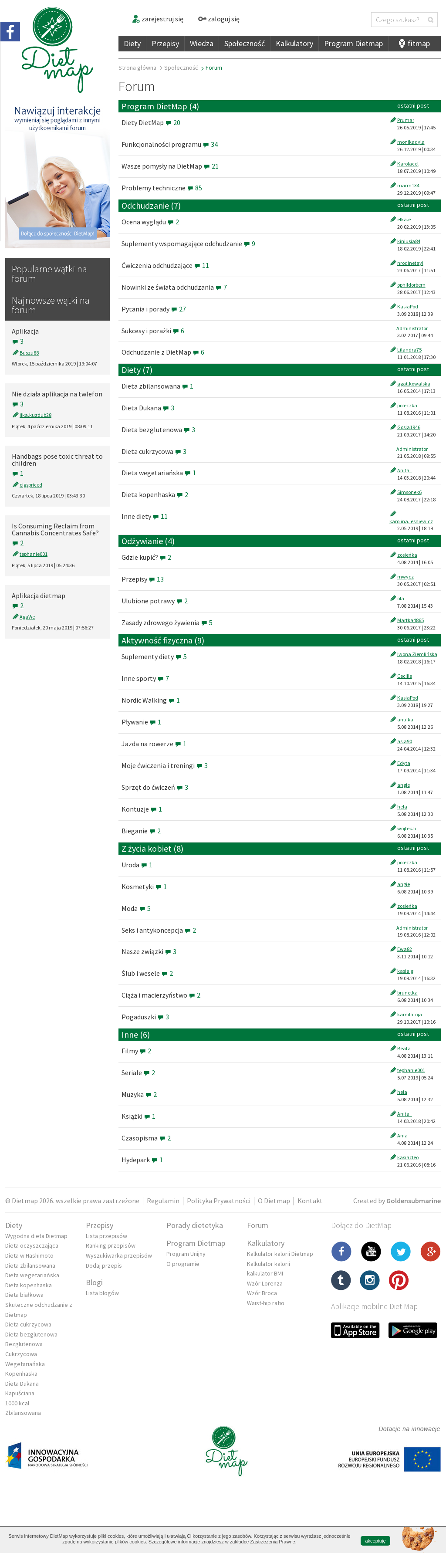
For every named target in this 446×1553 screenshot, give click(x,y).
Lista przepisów (106, 1236)
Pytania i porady (154, 309)
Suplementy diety (154, 656)
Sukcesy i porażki (153, 330)
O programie (182, 1264)
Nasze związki (149, 951)
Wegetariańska (25, 1364)
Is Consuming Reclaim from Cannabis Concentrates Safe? (55, 529)
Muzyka (139, 1094)
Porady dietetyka (194, 1225)
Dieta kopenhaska (155, 494)
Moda (136, 908)
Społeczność (244, 43)
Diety (132, 43)
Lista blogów (102, 1293)
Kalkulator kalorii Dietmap (280, 1254)
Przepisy (165, 43)
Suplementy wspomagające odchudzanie (188, 243)
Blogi (94, 1282)
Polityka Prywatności (218, 1200)
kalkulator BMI (265, 1273)
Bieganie (141, 830)
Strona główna (137, 67)
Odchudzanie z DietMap (163, 352)
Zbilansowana (23, 1413)
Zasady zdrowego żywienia (167, 622)
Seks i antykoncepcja (159, 930)
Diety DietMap (151, 122)
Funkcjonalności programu (170, 144)
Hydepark (142, 1159)
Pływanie (141, 721)
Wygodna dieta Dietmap (36, 1236)
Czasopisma (146, 1137)
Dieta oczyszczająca (31, 1245)
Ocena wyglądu (150, 221)
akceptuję (375, 1540)
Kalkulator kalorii (268, 1264)
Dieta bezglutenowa (158, 429)
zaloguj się (219, 18)
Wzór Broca (262, 1293)
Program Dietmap (353, 43)
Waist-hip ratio (265, 1303)
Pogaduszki (145, 1016)
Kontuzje (142, 809)
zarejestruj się (157, 18)
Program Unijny (186, 1254)
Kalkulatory (294, 43)
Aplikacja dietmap (38, 595)
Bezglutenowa (24, 1344)
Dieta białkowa (24, 1295)
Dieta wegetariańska (159, 472)
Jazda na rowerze (154, 743)
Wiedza (201, 43)
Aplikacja (25, 331)
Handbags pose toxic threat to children (57, 460)
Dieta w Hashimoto (29, 1255)
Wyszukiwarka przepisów (119, 1255)
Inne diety (145, 516)
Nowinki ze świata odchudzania (174, 287)
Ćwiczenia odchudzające (165, 265)
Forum (257, 1225)
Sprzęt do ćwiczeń (155, 787)
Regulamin (163, 1200)
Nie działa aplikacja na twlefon (57, 393)
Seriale (138, 1072)
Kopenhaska (21, 1373)
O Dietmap (274, 1200)
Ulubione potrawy (155, 600)
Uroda (137, 864)
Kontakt (310, 1200)
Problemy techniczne (162, 187)
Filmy (136, 1050)
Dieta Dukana (148, 407)
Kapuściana (19, 1393)
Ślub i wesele (147, 973)
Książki (138, 1116)
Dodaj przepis (104, 1265)
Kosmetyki (144, 886)
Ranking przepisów (110, 1245)
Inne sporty (145, 678)
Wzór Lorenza (265, 1283)
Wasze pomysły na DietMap (170, 166)
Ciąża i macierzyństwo (161, 995)
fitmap (419, 43)
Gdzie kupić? (146, 557)
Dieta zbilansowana (157, 386)
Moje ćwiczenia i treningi (165, 765)
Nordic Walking (151, 700)
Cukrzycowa (21, 1354)
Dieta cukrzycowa (154, 451)
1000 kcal (17, 1403)
